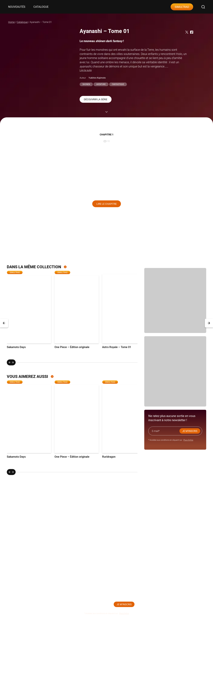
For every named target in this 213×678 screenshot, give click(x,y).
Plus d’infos (188, 440)
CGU (174, 633)
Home (11, 22)
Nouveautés (16, 7)
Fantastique (118, 84)
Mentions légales (121, 633)
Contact (93, 633)
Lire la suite (86, 70)
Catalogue (40, 7)
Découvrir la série (95, 99)
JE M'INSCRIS (189, 431)
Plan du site (151, 633)
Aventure (101, 84)
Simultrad (182, 7)
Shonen (86, 84)
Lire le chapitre (106, 204)
